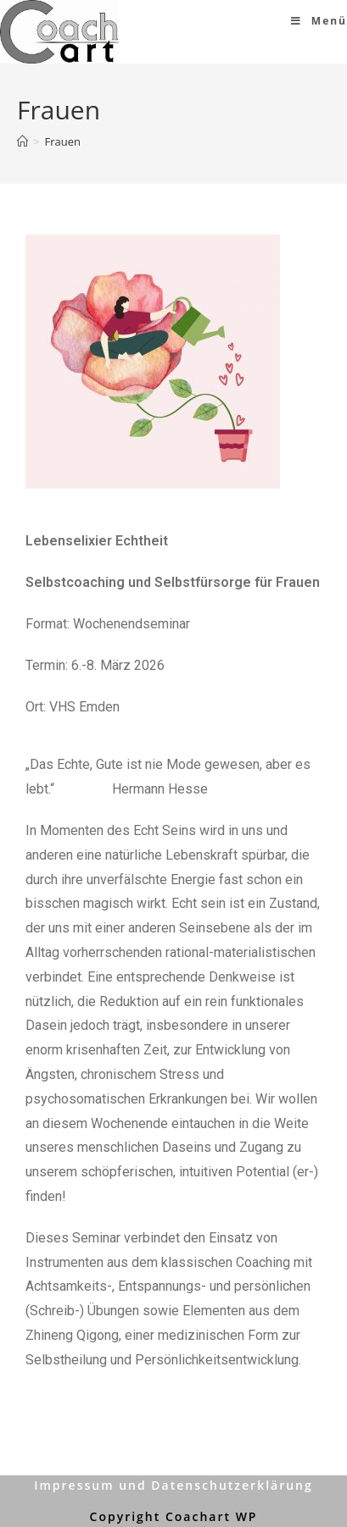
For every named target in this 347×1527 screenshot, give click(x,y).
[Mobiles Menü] (319, 21)
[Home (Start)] (22, 141)
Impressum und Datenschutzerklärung (173, 1485)
